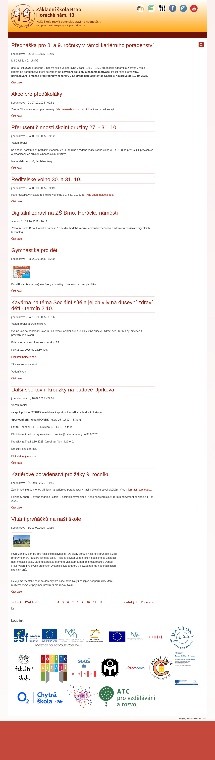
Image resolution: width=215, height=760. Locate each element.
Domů (16, 35)
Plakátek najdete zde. (24, 357)
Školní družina (141, 35)
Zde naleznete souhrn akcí (71, 109)
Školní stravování (167, 35)
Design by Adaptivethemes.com (192, 718)
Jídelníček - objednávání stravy (64, 35)
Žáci (124, 35)
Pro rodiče (109, 35)
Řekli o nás (33, 35)
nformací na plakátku (139, 489)
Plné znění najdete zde (99, 194)
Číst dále (16, 82)
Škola (93, 35)
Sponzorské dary (194, 35)
